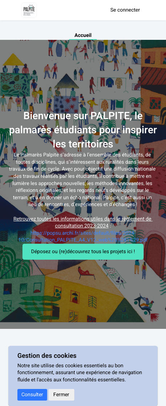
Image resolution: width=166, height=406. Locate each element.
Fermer (61, 394)
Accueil (83, 35)
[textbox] (83, 197)
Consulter (32, 394)
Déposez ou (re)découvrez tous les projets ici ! (83, 251)
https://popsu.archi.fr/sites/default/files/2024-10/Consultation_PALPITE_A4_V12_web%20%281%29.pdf (83, 236)
